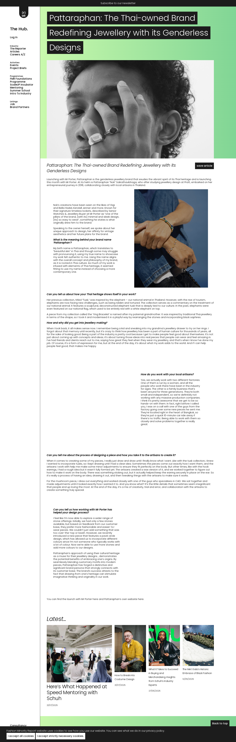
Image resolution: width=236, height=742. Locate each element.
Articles (15, 51)
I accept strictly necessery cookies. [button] (60, 736)
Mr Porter (70, 179)
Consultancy (18, 725)
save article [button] (204, 166)
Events (14, 65)
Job (12, 104)
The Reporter (18, 48)
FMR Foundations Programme (21, 80)
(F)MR (24, 14)
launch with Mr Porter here (82, 599)
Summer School (20, 90)
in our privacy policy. (152, 731)
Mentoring (16, 87)
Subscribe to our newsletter (118, 3)
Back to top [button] (220, 723)
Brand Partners (19, 107)
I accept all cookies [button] (21, 736)
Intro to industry (20, 93)
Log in (14, 37)
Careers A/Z (17, 54)
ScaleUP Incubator (21, 84)
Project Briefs (18, 68)
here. (141, 599)
